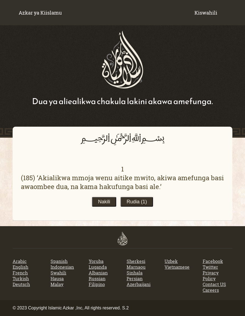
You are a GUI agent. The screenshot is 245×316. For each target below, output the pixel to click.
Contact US (214, 284)
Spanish (59, 261)
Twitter (210, 267)
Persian (135, 278)
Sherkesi (136, 261)
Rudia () (137, 201)
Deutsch (21, 284)
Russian (97, 278)
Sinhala (135, 273)
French (20, 273)
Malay (57, 284)
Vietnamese (177, 267)
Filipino (97, 284)
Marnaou (136, 267)
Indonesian (62, 267)
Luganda (98, 267)
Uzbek (171, 261)
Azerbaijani (139, 284)
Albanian (98, 273)
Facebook (213, 261)
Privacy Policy (211, 275)
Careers (211, 290)
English (20, 267)
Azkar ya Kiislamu (40, 12)
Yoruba (96, 261)
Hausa (57, 278)
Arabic (20, 261)
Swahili (58, 273)
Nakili (104, 201)
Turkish (21, 278)
